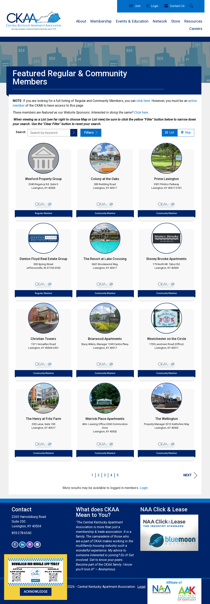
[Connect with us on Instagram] (29, 544)
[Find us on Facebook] (15, 544)
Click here (141, 112)
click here (143, 101)
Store (175, 21)
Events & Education (132, 21)
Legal (141, 587)
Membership (101, 21)
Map (186, 132)
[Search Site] (191, 6)
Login (144, 488)
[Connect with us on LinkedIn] (22, 544)
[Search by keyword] (48, 132)
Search (20, 132)
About (81, 21)
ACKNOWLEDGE (36, 592)
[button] (73, 133)
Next (190, 475)
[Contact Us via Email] (37, 544)
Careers (195, 28)
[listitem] (43, 181)
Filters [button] (90, 132)
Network (160, 21)
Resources (193, 21)
